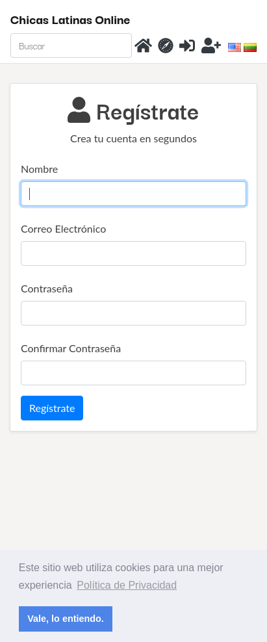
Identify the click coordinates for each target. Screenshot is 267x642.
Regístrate (52, 408)
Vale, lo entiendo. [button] (65, 618)
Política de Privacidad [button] (127, 585)
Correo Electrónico (63, 228)
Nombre (39, 168)
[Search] (71, 45)
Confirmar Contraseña (71, 348)
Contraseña (47, 288)
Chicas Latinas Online (70, 19)
